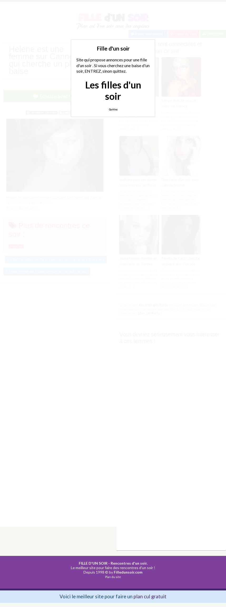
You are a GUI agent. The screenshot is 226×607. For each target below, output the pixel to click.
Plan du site (113, 577)
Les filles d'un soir (113, 90)
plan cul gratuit (150, 596)
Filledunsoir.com (128, 572)
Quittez (113, 109)
